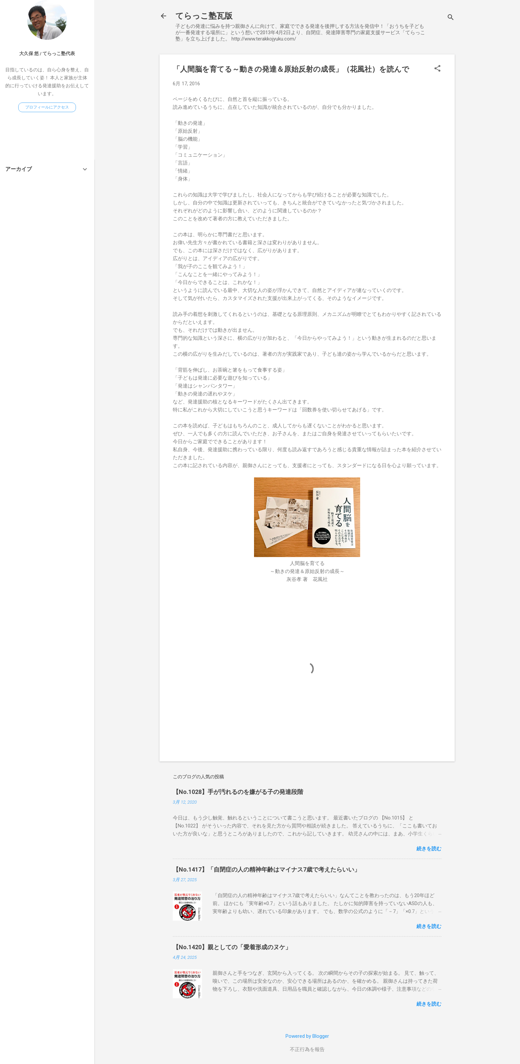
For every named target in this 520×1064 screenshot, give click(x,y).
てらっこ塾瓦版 (203, 16)
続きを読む (429, 849)
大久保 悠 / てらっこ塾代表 (47, 53)
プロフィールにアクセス (47, 107)
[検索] (451, 18)
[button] (437, 69)
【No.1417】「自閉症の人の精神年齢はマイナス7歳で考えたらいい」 (266, 869)
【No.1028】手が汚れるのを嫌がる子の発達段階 (238, 791)
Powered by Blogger (307, 1036)
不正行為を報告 (307, 1049)
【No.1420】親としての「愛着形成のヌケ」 (232, 947)
